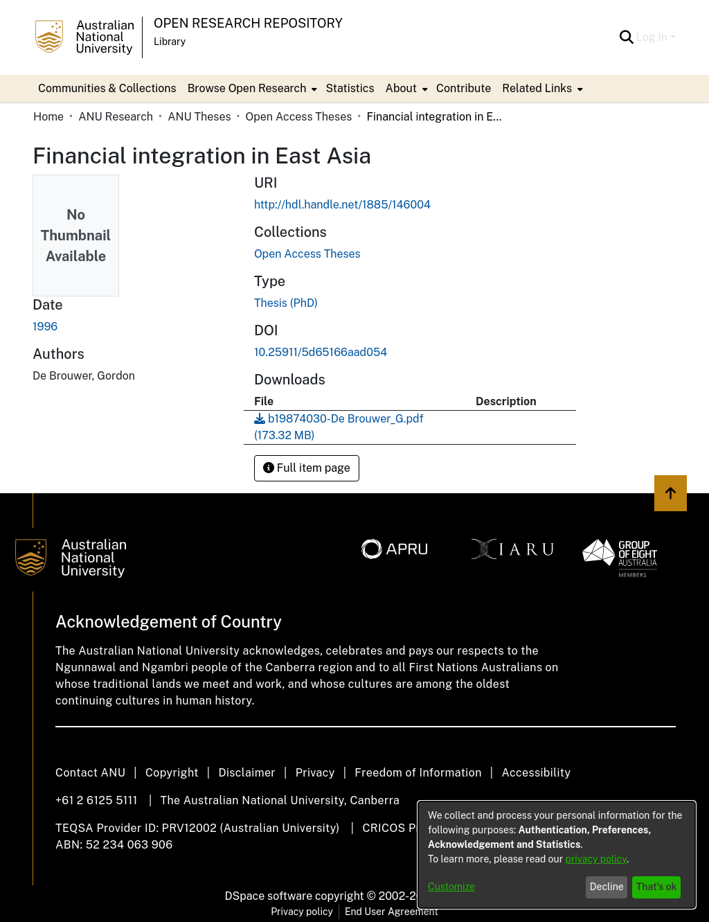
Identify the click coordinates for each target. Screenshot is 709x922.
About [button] (401, 88)
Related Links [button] (537, 88)
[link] (307, 253)
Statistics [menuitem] (349, 88)
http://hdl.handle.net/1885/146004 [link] (342, 204)
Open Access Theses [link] (299, 116)
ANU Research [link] (115, 116)
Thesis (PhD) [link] (286, 303)
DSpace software (269, 896)
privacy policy (596, 859)
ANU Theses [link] (199, 116)
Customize (451, 886)
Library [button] (170, 41)
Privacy (315, 772)
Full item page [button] (306, 468)
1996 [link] (45, 326)
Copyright (172, 772)
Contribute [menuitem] (463, 88)
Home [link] (48, 116)
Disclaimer (247, 772)
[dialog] (556, 854)
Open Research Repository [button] (248, 23)
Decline (607, 886)
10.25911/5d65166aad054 (320, 352)
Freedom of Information (417, 772)
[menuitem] (251, 89)
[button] (627, 37)
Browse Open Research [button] (247, 88)
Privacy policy (302, 911)
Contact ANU (90, 772)
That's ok (656, 886)
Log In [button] (653, 37)
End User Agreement (391, 911)
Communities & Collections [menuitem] (107, 88)
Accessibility (536, 772)
